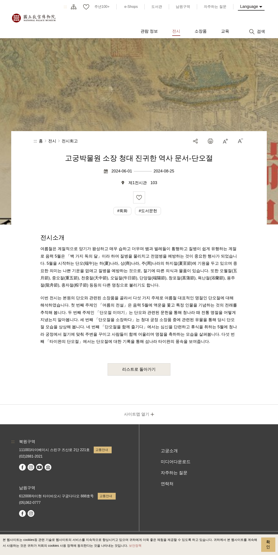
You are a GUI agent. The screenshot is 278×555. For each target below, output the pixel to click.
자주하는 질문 (174, 472)
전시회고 (70, 141)
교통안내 (102, 449)
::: (65, 6)
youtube (39, 467)
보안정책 (135, 545)
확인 (268, 544)
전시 (52, 141)
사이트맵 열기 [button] (136, 414)
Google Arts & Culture (48, 467)
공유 (195, 141)
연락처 (167, 483)
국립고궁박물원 (33, 18)
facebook (22, 467)
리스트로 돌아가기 (139, 369)
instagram (31, 467)
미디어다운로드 (176, 461)
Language (249, 6)
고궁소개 (169, 450)
